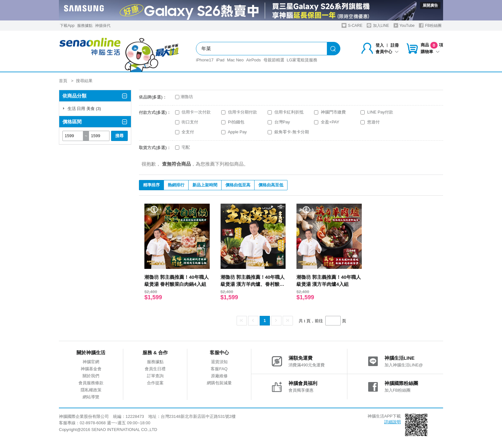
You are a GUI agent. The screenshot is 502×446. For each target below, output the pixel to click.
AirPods (253, 60)
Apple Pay (234, 131)
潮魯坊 (184, 96)
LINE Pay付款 (376, 112)
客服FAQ (219, 368)
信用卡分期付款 (239, 112)
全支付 (184, 131)
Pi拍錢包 (232, 122)
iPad (220, 60)
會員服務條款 (90, 382)
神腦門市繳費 (330, 112)
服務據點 (85, 25)
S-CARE (352, 25)
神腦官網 (91, 361)
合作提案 (155, 382)
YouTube (404, 25)
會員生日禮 (155, 368)
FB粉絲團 (430, 25)
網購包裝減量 (219, 382)
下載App (67, 25)
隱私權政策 (91, 389)
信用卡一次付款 (193, 112)
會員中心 (387, 51)
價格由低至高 (237, 185)
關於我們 (91, 375)
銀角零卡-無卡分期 (288, 131)
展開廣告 (430, 5)
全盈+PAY (326, 122)
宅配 (182, 147)
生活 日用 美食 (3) (81, 108)
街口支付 (186, 122)
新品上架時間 (204, 185)
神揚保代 (102, 25)
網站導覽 (91, 397)
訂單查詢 (155, 375)
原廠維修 (219, 375)
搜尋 (119, 135)
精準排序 (151, 185)
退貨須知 (219, 361)
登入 (380, 45)
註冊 (395, 45)
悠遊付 (370, 122)
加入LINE (378, 25)
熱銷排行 (176, 185)
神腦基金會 (91, 368)
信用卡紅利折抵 (286, 112)
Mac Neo (235, 60)
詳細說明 (392, 421)
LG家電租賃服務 (302, 60)
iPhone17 (205, 60)
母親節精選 (273, 60)
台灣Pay (279, 122)
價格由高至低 (270, 185)
